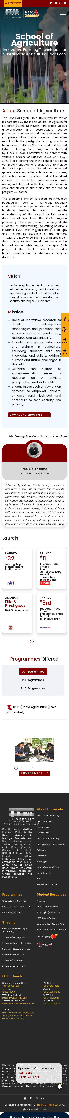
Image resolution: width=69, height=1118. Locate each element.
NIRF (39, 878)
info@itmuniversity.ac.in (14, 997)
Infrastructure (44, 873)
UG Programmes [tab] (33, 671)
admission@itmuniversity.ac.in (18, 1003)
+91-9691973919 (51, 986)
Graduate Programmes (14, 901)
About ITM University (48, 815)
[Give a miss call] (65, 329)
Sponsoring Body (46, 821)
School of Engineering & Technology (14, 930)
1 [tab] (32, 641)
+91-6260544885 (51, 992)
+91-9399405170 (51, 1003)
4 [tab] (32, 768)
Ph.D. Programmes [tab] (33, 688)
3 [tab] (27, 768)
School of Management (14, 937)
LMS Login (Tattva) (46, 918)
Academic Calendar (47, 906)
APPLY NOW (13, 3)
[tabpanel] (34, 592)
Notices (41, 901)
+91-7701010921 (51, 997)
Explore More (34, 773)
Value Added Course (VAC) (51, 924)
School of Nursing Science (16, 949)
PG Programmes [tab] (33, 680)
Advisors (41, 850)
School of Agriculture (13, 966)
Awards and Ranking (48, 838)
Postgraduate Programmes (16, 906)
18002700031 (9, 992)
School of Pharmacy (13, 954)
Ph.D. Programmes (12, 912)
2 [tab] (37, 641)
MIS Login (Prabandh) (48, 912)
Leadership (43, 827)
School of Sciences (12, 960)
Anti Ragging (43, 936)
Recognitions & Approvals (50, 844)
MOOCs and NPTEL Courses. (52, 929)
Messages (42, 861)
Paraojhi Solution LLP (47, 1105)
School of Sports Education (17, 943)
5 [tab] (38, 768)
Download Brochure (29, 415)
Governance (43, 832)
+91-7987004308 (11, 986)
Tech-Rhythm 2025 (47, 884)
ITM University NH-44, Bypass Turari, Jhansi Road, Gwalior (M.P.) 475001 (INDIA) (18, 1015)
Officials (41, 855)
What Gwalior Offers (48, 867)
